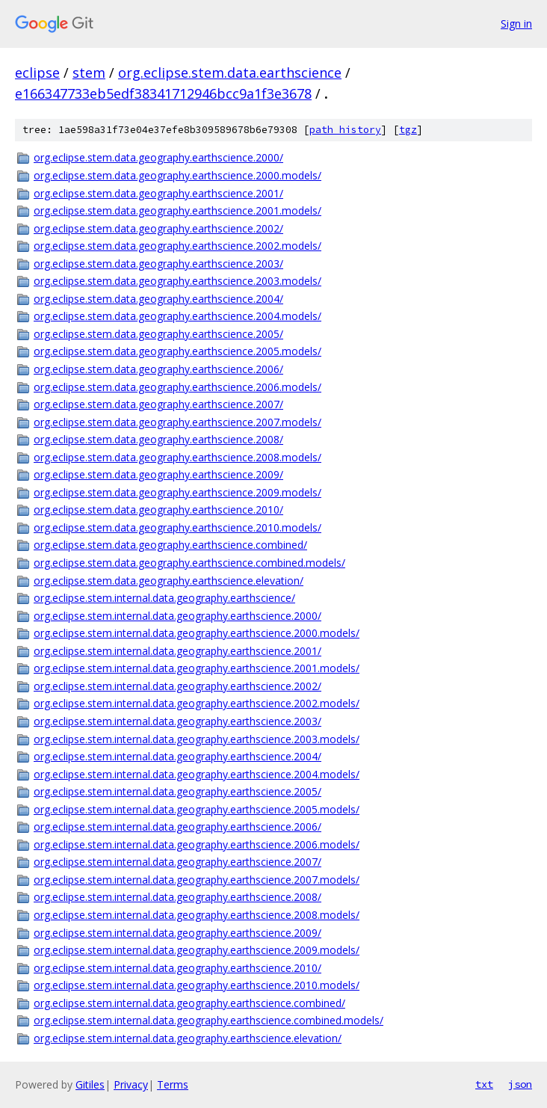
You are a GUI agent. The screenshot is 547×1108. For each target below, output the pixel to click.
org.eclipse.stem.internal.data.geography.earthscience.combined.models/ (208, 1020)
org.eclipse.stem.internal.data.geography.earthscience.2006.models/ (196, 844)
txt (484, 1084)
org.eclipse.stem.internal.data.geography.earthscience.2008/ (177, 897)
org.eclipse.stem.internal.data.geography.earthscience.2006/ (177, 826)
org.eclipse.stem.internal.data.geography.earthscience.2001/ (177, 651)
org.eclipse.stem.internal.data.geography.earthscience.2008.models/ (196, 915)
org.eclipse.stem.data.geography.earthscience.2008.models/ (177, 457)
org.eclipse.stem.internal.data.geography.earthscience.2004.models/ (196, 774)
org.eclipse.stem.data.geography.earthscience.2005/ (158, 334)
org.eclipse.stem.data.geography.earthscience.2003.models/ (177, 281)
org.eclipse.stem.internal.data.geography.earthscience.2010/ (177, 968)
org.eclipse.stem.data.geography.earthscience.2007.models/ (177, 422)
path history (345, 129)
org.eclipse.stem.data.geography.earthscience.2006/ (158, 369)
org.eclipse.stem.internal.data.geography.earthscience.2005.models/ (196, 809)
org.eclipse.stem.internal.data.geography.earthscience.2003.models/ (196, 739)
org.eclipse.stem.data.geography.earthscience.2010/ (158, 509)
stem (88, 72)
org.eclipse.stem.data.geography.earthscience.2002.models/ (177, 245)
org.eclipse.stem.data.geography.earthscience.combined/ (170, 545)
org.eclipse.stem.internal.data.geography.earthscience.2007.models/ (196, 879)
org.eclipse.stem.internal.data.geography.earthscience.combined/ (189, 1003)
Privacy (131, 1084)
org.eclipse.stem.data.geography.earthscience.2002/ (158, 228)
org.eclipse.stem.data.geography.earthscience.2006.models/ (177, 387)
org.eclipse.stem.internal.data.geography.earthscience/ (164, 598)
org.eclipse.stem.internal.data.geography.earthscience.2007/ (177, 862)
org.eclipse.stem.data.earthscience (230, 72)
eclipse (37, 72)
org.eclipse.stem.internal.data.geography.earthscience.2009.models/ (196, 950)
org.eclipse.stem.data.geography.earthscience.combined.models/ (189, 562)
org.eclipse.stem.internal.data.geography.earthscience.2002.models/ (196, 703)
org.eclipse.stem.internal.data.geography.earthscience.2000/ (177, 616)
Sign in (516, 23)
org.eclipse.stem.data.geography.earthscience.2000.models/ (177, 175)
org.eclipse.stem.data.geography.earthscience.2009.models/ (177, 492)
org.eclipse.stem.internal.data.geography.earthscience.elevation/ (188, 1038)
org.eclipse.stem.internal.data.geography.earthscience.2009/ (177, 933)
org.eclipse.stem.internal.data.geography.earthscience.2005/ (177, 791)
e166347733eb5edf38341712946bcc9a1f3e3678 (163, 93)
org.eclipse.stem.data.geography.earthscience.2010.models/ (177, 527)
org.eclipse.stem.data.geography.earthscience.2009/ (158, 474)
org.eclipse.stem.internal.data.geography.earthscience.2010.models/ (196, 985)
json (520, 1084)
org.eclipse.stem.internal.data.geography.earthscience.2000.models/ (196, 633)
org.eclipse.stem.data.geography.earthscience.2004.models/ (177, 316)
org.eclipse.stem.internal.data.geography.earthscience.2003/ (177, 721)
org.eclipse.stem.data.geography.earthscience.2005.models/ (177, 351)
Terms (172, 1084)
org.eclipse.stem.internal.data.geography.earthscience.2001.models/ (196, 668)
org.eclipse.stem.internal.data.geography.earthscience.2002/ (177, 686)
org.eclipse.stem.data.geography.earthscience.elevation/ (168, 580)
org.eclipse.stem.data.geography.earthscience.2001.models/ (177, 210)
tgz (408, 129)
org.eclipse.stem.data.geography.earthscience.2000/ (158, 157)
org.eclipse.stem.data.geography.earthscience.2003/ (158, 263)
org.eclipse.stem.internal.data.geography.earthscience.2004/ (177, 756)
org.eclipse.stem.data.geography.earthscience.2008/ (158, 439)
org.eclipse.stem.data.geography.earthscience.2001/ (158, 193)
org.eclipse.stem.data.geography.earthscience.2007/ (158, 404)
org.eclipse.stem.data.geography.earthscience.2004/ (158, 299)
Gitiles (90, 1084)
